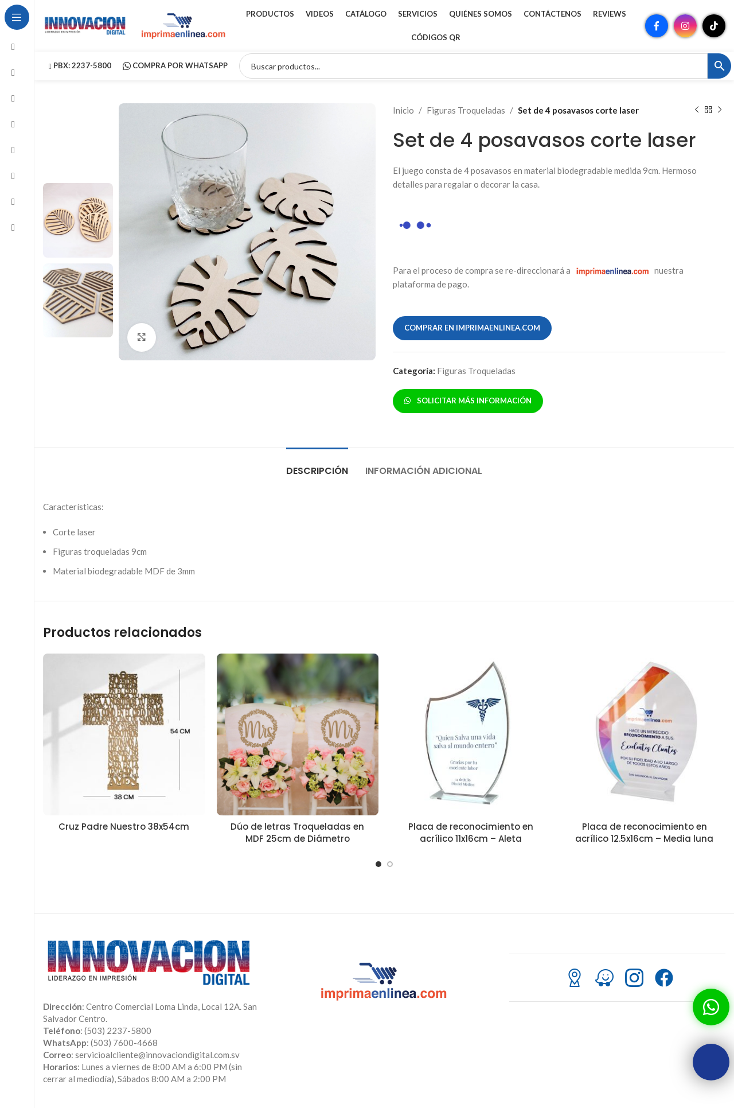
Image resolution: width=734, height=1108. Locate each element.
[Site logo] (86, 25)
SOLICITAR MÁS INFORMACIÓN (468, 400)
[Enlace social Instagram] (685, 25)
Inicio (403, 110)
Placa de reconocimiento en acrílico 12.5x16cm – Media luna (644, 833)
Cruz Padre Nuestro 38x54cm (123, 827)
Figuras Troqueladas (466, 110)
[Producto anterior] (696, 110)
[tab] (317, 465)
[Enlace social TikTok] (713, 25)
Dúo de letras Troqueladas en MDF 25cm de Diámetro (297, 833)
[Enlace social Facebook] (656, 25)
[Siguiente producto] (719, 110)
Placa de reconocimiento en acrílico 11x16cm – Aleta (470, 833)
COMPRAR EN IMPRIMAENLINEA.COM (472, 327)
